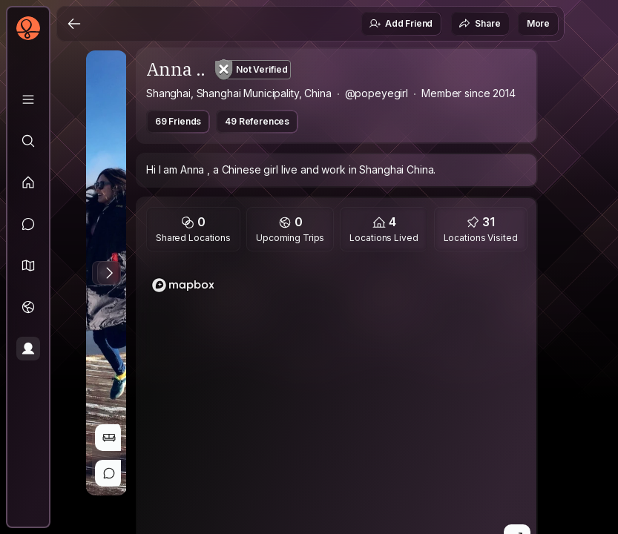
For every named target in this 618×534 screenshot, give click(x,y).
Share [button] (479, 24)
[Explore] (28, 141)
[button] (28, 265)
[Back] (74, 24)
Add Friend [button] (401, 24)
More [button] (538, 23)
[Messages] (28, 224)
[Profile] (28, 348)
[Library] (28, 99)
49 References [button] (257, 121)
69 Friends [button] (178, 121)
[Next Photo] (109, 273)
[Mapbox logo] (183, 285)
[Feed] (28, 182)
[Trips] (28, 307)
